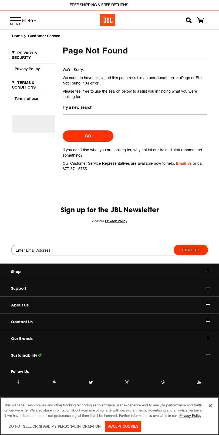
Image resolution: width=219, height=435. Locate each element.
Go (88, 136)
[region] (109, 416)
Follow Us (20, 371)
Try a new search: (78, 107)
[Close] (210, 406)
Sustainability (110, 355)
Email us (184, 163)
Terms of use (26, 98)
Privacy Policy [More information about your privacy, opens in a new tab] (190, 415)
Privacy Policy (27, 68)
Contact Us (110, 322)
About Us (110, 305)
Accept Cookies (123, 426)
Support (110, 288)
